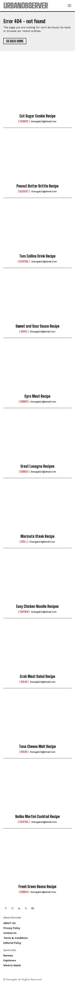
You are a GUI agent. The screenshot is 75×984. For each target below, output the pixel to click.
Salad (24, 681)
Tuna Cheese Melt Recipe (37, 746)
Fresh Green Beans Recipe (37, 886)
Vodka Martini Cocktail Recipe (37, 816)
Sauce (24, 331)
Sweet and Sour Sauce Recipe (37, 326)
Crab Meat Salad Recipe (37, 676)
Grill (24, 541)
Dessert (24, 191)
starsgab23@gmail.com (43, 121)
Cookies (24, 121)
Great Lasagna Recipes (37, 466)
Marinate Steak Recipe (37, 536)
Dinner (24, 401)
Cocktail (24, 261)
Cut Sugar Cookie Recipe (37, 116)
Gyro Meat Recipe (37, 396)
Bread (24, 751)
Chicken (24, 611)
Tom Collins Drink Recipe (37, 256)
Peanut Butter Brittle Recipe (37, 186)
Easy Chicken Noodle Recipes (37, 606)
